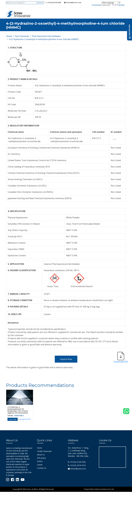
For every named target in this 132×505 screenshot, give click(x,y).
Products (27, 20)
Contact (95, 20)
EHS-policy (41, 458)
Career (40, 464)
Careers (87, 20)
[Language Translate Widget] (111, 2)
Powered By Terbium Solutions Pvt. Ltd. (99, 489)
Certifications (53, 20)
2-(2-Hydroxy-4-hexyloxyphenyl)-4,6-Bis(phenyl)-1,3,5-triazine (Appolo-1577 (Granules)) (17, 410)
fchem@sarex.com (77, 468)
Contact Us (41, 468)
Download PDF (25, 419)
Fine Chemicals (22, 36)
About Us (16, 20)
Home (9, 20)
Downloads (96, 5)
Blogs (102, 20)
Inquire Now (66, 359)
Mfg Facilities (75, 20)
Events (63, 20)
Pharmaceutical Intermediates (46, 36)
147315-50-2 (18, 416)
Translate (118, 5)
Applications (40, 20)
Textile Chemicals (44, 451)
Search (40, 3)
